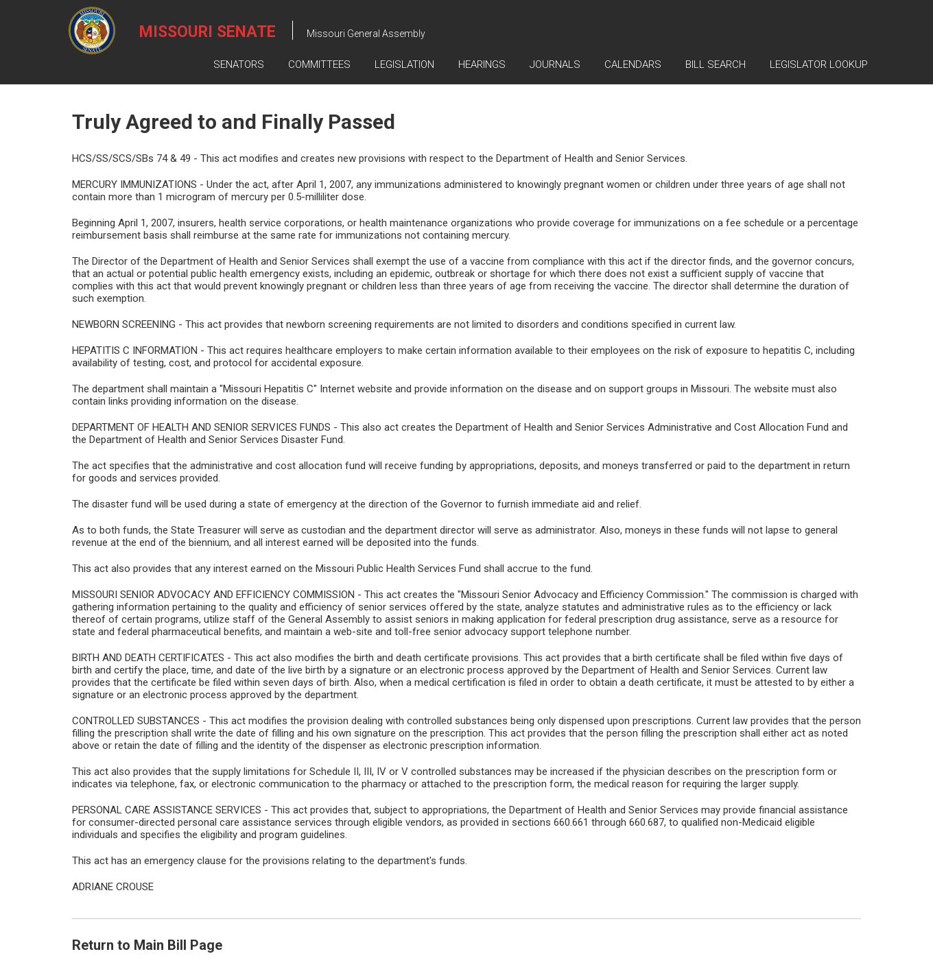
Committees (319, 64)
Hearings (482, 64)
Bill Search (715, 64)
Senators (238, 64)
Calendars (632, 64)
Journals (555, 64)
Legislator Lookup (819, 64)
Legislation (404, 64)
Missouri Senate (207, 32)
